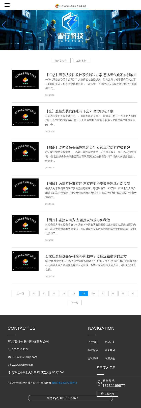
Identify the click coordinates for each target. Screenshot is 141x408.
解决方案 (110, 341)
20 (34, 293)
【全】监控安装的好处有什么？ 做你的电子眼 (79, 111)
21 (44, 293)
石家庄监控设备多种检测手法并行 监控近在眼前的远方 (86, 256)
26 (93, 293)
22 (53, 293)
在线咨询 (109, 393)
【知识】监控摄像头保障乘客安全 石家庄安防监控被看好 (87, 147)
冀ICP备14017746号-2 (64, 382)
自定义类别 (60, 60)
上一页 (20, 293)
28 (113, 293)
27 (103, 293)
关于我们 (93, 341)
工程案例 (81, 60)
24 (73, 293)
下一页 (74, 302)
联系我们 (110, 358)
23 (63, 293)
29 (123, 293)
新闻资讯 (93, 358)
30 (132, 293)
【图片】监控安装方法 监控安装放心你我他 (77, 220)
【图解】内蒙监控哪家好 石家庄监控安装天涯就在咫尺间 (87, 184)
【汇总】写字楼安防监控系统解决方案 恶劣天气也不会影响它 (91, 75)
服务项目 (110, 350)
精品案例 (93, 350)
